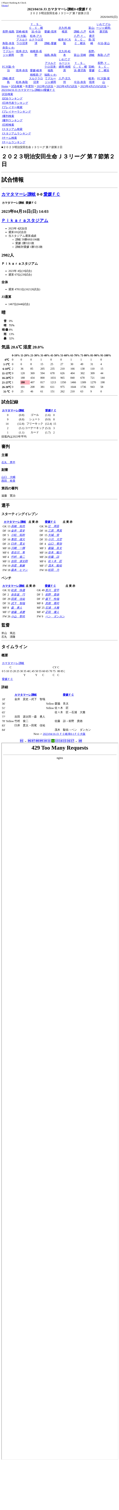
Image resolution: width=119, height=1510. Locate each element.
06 (29, 740)
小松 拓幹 (18, 534)
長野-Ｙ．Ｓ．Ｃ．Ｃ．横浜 (104, 67)
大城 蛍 (53, 534)
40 (80, 740)
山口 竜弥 (55, 543)
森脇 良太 (55, 548)
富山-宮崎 (80, 55)
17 (72, 740)
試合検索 (16, 86)
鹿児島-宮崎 (91, 39)
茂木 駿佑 (55, 565)
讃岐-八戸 (80, 31)
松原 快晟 (18, 590)
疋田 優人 (52, 612)
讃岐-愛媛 (50, 43)
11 (49, 740)
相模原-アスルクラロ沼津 (36, 78)
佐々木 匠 (55, 561)
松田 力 (53, 569)
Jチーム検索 (9, 137)
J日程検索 (8, 124)
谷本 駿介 (55, 552)
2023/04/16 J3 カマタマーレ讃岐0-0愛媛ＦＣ (28, 89)
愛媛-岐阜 (36, 70)
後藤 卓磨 (18, 612)
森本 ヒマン (19, 569)
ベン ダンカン (55, 616)
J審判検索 (8, 116)
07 (33, 740)
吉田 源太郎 (19, 561)
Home (5, 5)
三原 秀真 (55, 530)
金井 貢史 (18, 530)
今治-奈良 (80, 82)
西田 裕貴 (8, 480)
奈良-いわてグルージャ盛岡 (8, 51)
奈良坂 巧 (18, 594)
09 (41, 740)
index (59, 1101)
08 (37, 740)
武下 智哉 (18, 603)
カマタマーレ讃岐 (18, 194)
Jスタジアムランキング (16, 133)
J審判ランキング (12, 120)
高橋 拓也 (18, 526)
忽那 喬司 (52, 603)
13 (56, 740)
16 (68, 740)
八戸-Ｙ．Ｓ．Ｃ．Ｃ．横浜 (80, 39)
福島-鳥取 (50, 55)
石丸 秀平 (8, 462)
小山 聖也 (18, 616)
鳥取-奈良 (8, 43)
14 (60, 740)
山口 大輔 (8, 477)
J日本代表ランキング (15, 102)
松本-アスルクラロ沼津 (36, 39)
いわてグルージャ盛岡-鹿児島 (103, 28)
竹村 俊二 (18, 556)
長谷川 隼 (18, 552)
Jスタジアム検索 (12, 129)
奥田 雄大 (18, 539)
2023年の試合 (45, 86)
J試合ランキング (12, 98)
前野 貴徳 (52, 594)
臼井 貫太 (18, 543)
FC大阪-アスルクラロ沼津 (22, 39)
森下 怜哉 (52, 598)
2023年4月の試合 (66, 86)
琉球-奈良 (22, 70)
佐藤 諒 (53, 556)
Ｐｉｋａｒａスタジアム (24, 220)
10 (45, 740)
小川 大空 (55, 539)
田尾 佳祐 (18, 598)
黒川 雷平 (52, 590)
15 (64, 740)
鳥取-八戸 (104, 55)
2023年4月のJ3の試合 (93, 86)
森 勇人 (16, 607)
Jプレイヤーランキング (16, 111)
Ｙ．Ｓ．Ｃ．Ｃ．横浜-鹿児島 (80, 67)
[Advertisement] (59, 1484)
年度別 (29, 86)
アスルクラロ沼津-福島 (50, 67)
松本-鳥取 (22, 82)
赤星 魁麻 (18, 565)
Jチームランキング (13, 142)
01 (21, 740)
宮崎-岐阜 (22, 31)
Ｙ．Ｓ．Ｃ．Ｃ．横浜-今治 (36, 28)
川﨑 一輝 (18, 548)
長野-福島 (8, 31)
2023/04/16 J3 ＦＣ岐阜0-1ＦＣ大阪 (64, 733)
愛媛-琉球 (50, 31)
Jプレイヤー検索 (12, 107)
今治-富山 (104, 43)
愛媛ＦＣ (51, 194)
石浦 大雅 (52, 607)
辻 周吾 (53, 526)
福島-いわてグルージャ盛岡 (50, 78)
